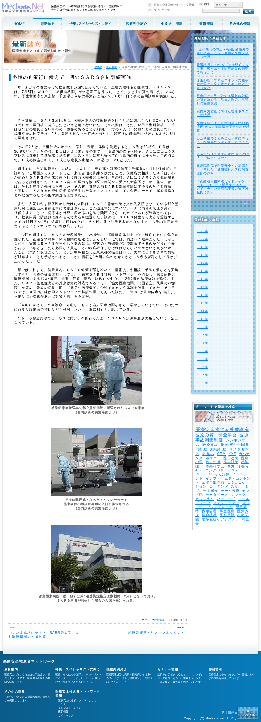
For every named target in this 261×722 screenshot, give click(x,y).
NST (236, 470)
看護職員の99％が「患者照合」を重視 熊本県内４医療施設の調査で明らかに (223, 68)
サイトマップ (65, 715)
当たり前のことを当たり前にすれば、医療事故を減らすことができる (223, 142)
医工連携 (230, 458)
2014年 (202, 287)
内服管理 (209, 511)
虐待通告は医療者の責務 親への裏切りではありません (223, 155)
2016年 (202, 271)
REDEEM (203, 474)
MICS (224, 470)
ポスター (213, 458)
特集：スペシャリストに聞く (77, 669)
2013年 (202, 295)
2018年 (202, 255)
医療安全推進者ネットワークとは (77, 700)
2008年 (202, 334)
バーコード (226, 499)
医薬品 (208, 454)
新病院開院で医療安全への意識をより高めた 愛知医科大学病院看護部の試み (223, 169)
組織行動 (218, 449)
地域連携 (213, 462)
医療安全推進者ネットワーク (29, 661)
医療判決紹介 (116, 669)
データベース (217, 495)
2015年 (202, 279)
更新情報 (63, 711)
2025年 (202, 231)
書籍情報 (215, 669)
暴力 (231, 466)
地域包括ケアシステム (220, 519)
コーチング (218, 486)
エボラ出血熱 (213, 482)
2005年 (202, 359)
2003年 (202, 374)
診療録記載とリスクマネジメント (156, 633)
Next (246, 203)
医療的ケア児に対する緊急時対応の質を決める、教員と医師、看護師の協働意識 (223, 99)
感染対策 (230, 462)
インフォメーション (69, 707)
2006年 (202, 351)
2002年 (202, 382)
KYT (232, 454)
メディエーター (226, 503)
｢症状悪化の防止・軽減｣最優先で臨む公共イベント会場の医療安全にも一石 (223, 53)
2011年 (202, 311)
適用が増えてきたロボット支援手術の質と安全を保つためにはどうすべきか (223, 84)
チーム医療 (230, 491)
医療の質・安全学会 (216, 434)
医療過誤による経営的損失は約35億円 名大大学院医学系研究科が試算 (223, 126)
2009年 (202, 327)
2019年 (202, 247)
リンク (62, 704)
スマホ (236, 486)
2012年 (202, 302)
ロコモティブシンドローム (222, 505)
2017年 (202, 263)
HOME (98, 67)
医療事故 (210, 444)
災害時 (243, 466)
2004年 (202, 367)
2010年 (202, 319)
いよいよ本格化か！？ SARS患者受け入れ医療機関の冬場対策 (44, 635)
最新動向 (159, 619)
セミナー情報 (167, 669)
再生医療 (227, 511)
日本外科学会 (213, 466)
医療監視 (227, 515)
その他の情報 (14, 691)
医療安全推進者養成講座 (222, 429)
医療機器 (209, 515)
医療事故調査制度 (222, 437)
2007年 (202, 342)
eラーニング (205, 470)
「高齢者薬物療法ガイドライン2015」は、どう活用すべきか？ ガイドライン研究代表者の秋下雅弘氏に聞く (223, 186)
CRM (221, 454)
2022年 (202, 239)
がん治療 (222, 474)
